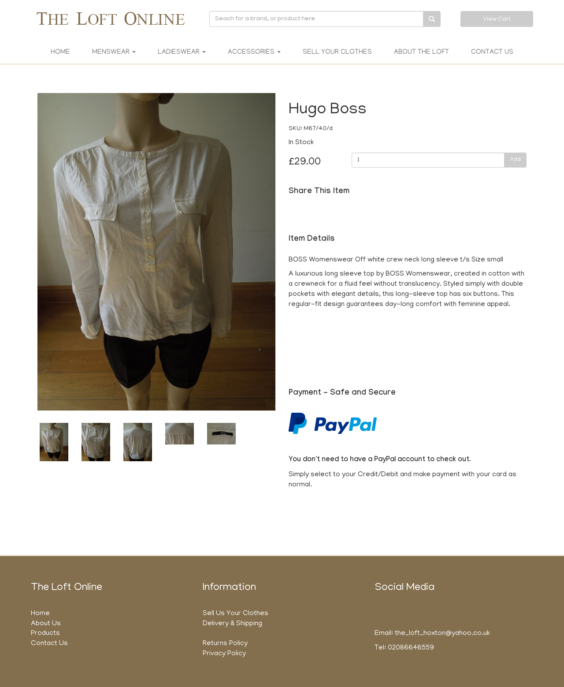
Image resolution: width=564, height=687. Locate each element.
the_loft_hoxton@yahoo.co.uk (442, 634)
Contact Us (492, 52)
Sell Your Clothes (337, 52)
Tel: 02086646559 (404, 648)
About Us (46, 624)
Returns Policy (225, 644)
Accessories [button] (254, 52)
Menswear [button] (114, 52)
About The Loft (421, 52)
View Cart (497, 19)
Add (515, 160)
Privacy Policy (224, 654)
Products (45, 634)
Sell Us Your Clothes (235, 614)
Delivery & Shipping (232, 624)
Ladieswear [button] (182, 52)
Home (60, 52)
